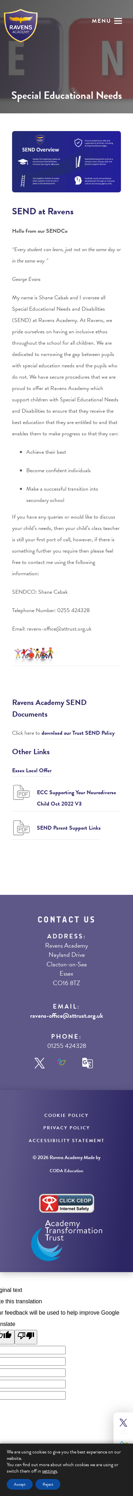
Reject (48, 1484)
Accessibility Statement (67, 1140)
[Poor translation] (26, 1337)
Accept (20, 1484)
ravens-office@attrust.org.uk (66, 1015)
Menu (101, 21)
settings (49, 1471)
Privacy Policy (66, 1127)
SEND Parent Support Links (69, 828)
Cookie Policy (66, 1115)
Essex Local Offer (31, 770)
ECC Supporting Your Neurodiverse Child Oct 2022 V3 (76, 798)
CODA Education (66, 1170)
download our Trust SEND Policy (78, 733)
